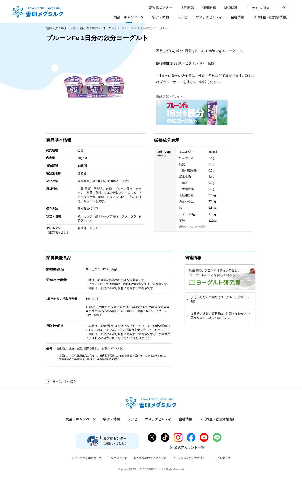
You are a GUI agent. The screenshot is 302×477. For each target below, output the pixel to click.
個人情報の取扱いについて (149, 458)
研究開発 (187, 7)
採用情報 (209, 7)
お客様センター (160, 7)
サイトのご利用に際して (87, 458)
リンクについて (117, 458)
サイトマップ (222, 458)
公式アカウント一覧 (186, 447)
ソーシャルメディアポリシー (190, 458)
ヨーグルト (109, 28)
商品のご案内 (89, 28)
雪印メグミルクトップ (61, 28)
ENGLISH (231, 7)
